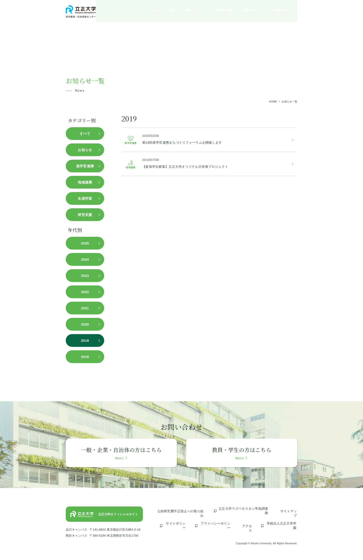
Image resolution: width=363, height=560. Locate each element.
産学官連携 (86, 166)
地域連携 (86, 182)
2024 (87, 259)
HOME (273, 101)
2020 (87, 324)
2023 (87, 276)
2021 (87, 308)
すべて (86, 134)
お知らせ (86, 150)
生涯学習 (86, 198)
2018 (87, 357)
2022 (87, 292)
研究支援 (86, 215)
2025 (87, 243)
